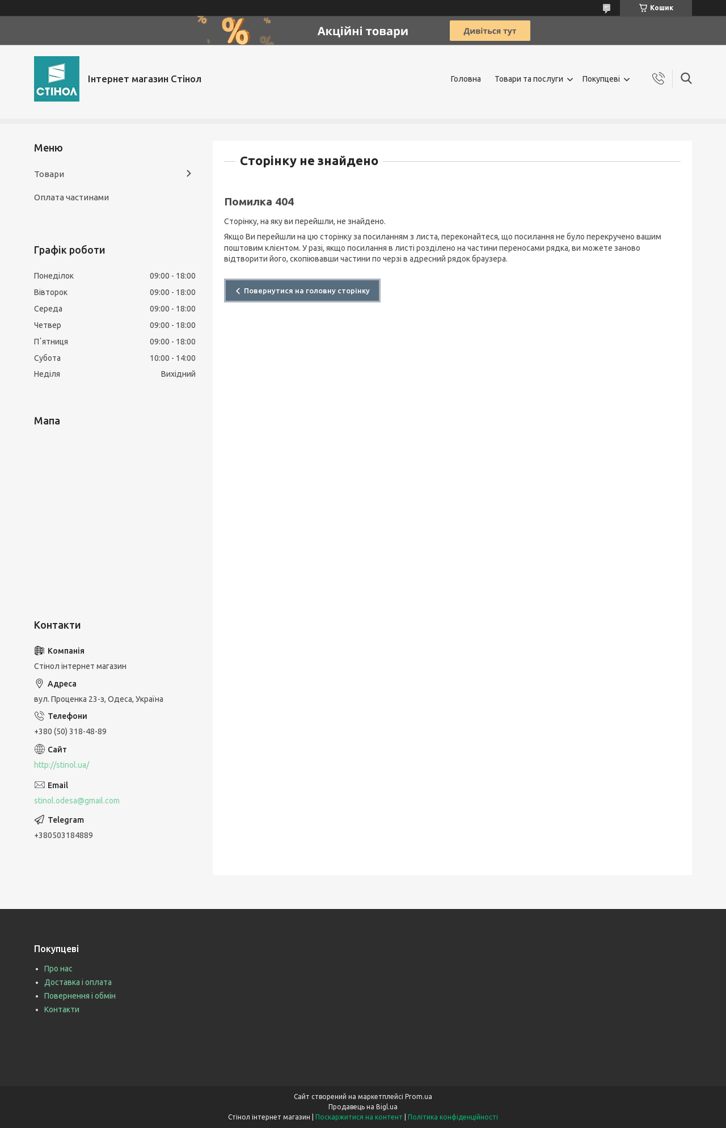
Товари (49, 174)
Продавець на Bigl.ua (363, 1106)
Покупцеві (601, 78)
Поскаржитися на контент (359, 1117)
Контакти (61, 1009)
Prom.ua (418, 1096)
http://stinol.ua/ (61, 764)
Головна (466, 78)
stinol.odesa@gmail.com (77, 800)
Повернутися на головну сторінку (307, 290)
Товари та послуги (529, 78)
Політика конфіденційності (453, 1117)
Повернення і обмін (80, 995)
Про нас (58, 968)
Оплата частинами (71, 197)
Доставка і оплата (78, 982)
